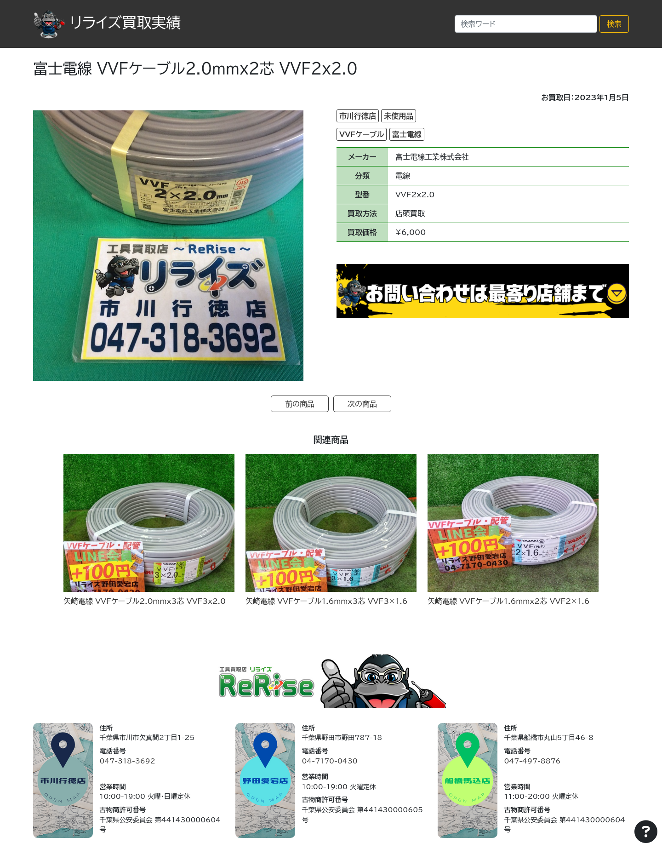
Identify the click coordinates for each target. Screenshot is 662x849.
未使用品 (398, 116)
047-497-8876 (532, 760)
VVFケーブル (361, 134)
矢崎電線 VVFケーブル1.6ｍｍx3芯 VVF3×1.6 (326, 601)
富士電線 (407, 134)
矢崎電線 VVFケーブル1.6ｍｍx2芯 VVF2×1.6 (509, 601)
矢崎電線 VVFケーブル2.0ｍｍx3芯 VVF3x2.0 (144, 601)
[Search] (526, 24)
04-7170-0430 (329, 760)
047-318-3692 (127, 760)
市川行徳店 (357, 116)
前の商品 (299, 403)
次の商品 (362, 403)
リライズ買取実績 (107, 22)
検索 (614, 24)
